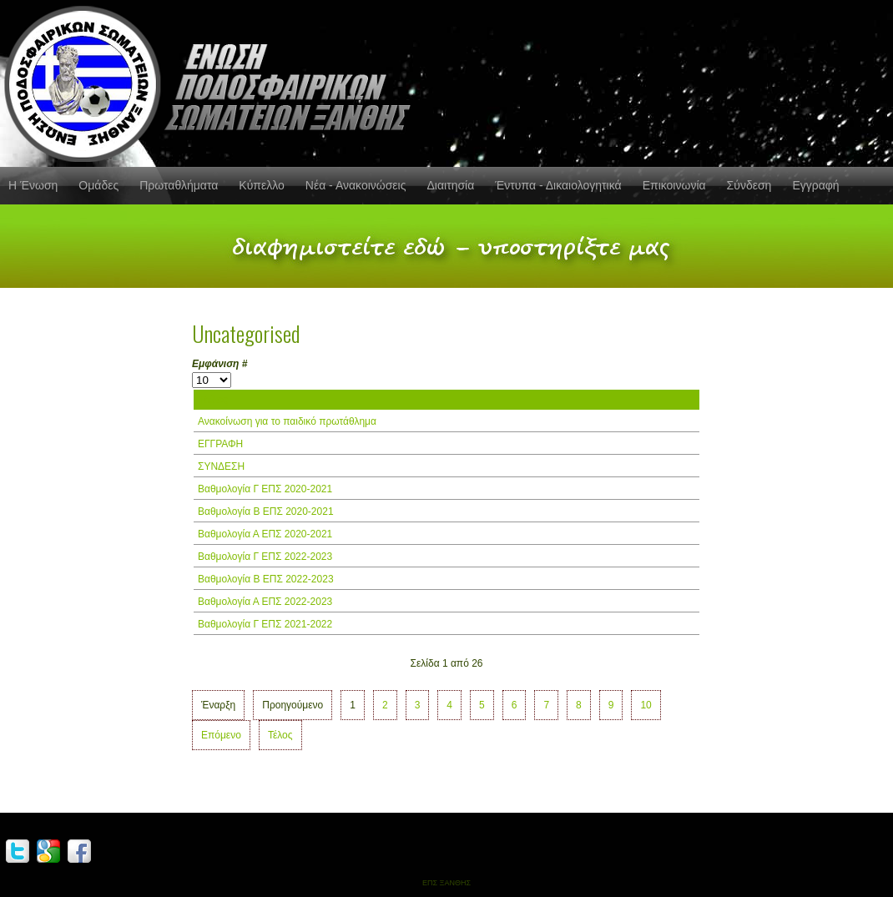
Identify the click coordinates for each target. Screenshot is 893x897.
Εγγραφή (815, 185)
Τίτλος (213, 400)
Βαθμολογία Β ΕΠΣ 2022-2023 (266, 579)
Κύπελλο (261, 185)
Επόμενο (221, 735)
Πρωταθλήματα (178, 185)
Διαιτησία (450, 185)
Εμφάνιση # (219, 364)
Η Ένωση (33, 185)
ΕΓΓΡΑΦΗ (220, 444)
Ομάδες (98, 185)
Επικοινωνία (674, 185)
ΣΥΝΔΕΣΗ (221, 466)
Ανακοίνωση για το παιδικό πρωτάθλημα (287, 421)
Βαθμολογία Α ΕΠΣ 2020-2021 (265, 534)
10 (645, 705)
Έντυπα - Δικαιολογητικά (558, 185)
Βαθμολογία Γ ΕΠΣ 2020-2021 (265, 489)
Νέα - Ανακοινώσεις (355, 185)
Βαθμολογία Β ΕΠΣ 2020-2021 (266, 511)
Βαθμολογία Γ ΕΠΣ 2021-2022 (265, 624)
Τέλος (280, 735)
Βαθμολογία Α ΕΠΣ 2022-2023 (265, 601)
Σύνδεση (749, 185)
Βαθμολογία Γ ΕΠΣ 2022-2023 (265, 556)
